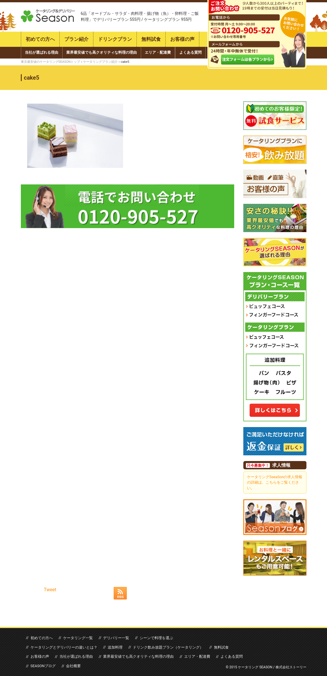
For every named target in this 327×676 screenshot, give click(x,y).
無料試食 (151, 39)
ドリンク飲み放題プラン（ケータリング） (167, 647)
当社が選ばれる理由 (41, 52)
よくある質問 (190, 52)
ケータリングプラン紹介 (100, 62)
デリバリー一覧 (116, 637)
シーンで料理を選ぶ (155, 637)
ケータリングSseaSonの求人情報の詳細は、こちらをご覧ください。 (274, 482)
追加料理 (114, 647)
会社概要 (73, 666)
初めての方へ (40, 39)
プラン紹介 (76, 39)
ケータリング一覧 (77, 637)
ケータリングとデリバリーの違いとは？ (63, 647)
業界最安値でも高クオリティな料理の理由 (101, 52)
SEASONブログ (43, 666)
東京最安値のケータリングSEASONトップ (50, 62)
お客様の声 (182, 39)
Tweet (50, 589)
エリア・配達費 (158, 52)
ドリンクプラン (115, 39)
